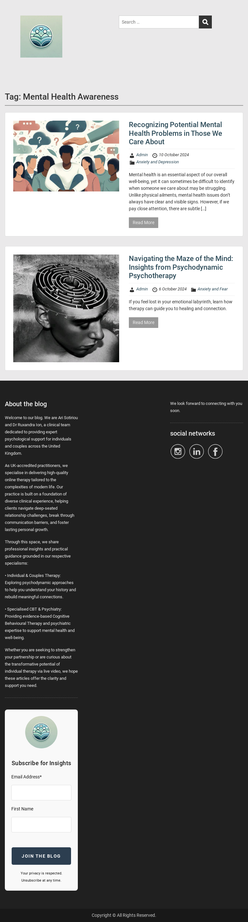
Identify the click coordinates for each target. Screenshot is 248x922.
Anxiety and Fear (213, 289)
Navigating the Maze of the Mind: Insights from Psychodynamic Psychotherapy (181, 267)
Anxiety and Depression (157, 161)
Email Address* (26, 776)
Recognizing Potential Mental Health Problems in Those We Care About (175, 133)
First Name (22, 808)
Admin (142, 154)
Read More (143, 222)
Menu (11, 11)
